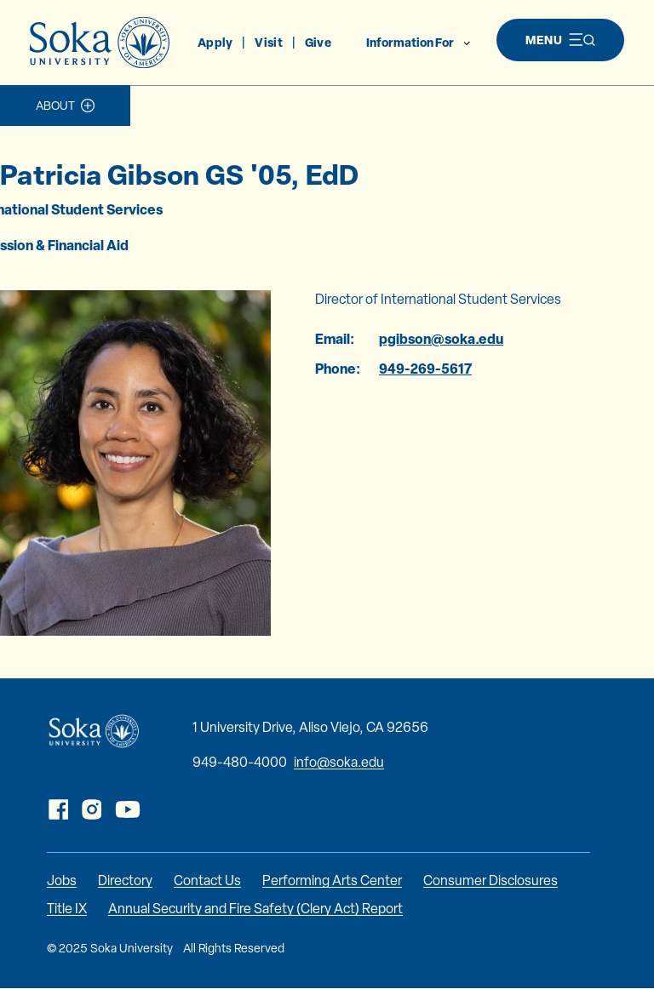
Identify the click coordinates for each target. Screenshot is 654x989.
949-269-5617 (425, 368)
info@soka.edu (339, 762)
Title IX (67, 909)
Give (318, 42)
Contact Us (207, 880)
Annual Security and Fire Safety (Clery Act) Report (255, 909)
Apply (215, 42)
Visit (268, 42)
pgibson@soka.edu (441, 338)
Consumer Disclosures (490, 880)
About (55, 105)
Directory (125, 880)
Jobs (62, 880)
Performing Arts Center (332, 880)
